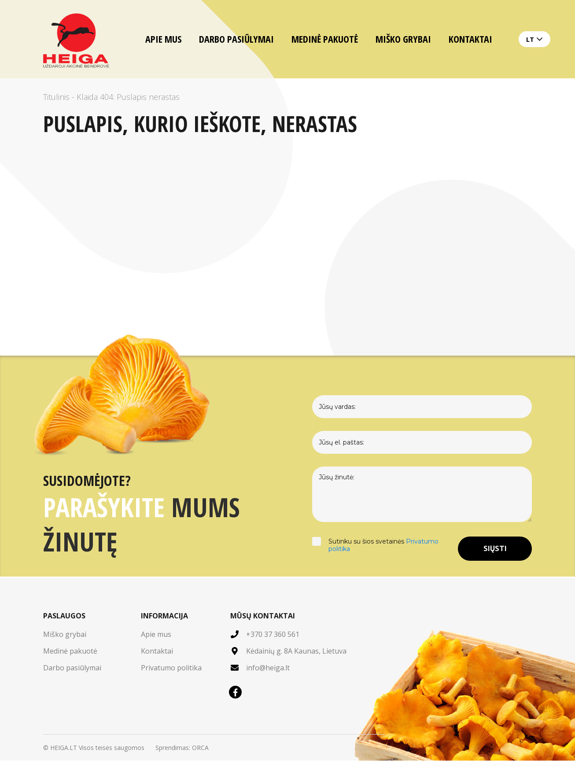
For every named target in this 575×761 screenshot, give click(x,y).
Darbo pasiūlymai (236, 38)
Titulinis (56, 97)
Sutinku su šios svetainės (384, 549)
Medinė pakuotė (324, 38)
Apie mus (163, 38)
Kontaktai (470, 38)
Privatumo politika (171, 668)
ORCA (200, 748)
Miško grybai (403, 38)
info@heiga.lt (268, 668)
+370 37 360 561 (272, 635)
